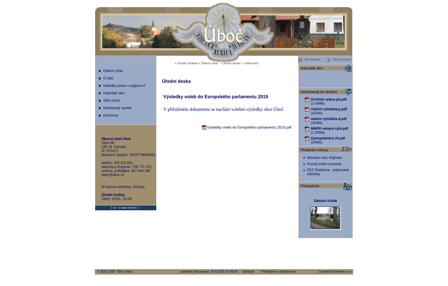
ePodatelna (308, 59)
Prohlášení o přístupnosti (278, 271)
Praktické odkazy (315, 150)
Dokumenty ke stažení (319, 92)
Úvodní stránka (187, 63)
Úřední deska (232, 63)
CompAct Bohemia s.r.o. (335, 271)
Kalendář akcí (312, 68)
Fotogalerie (310, 186)
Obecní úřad (209, 63)
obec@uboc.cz (112, 175)
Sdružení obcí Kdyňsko (324, 158)
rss (115, 207)
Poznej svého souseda (324, 164)
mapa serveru (129, 207)
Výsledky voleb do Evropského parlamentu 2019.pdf (246, 127)
